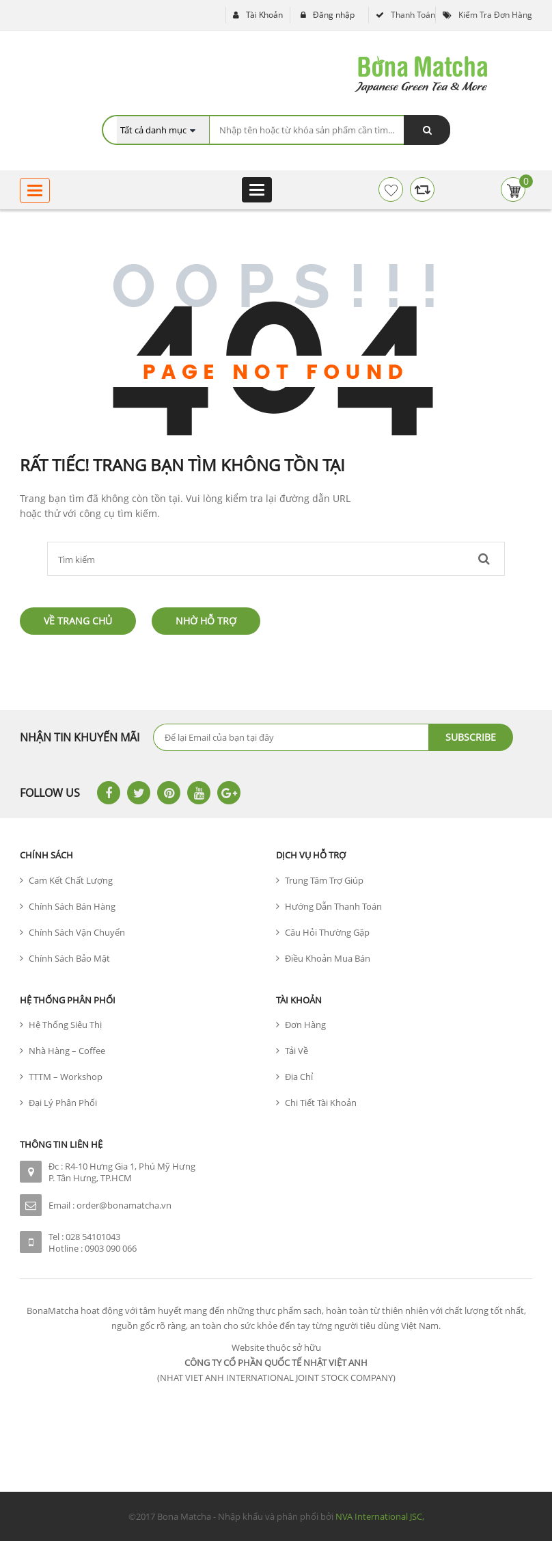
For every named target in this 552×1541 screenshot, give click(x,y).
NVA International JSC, (379, 1516)
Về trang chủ (78, 620)
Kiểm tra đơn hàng (495, 15)
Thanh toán (413, 15)
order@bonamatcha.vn (124, 1205)
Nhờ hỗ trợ (206, 620)
